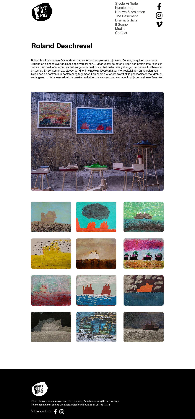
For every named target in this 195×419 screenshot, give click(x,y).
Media (120, 28)
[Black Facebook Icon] (159, 6)
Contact (121, 32)
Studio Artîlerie (126, 3)
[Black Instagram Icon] (159, 15)
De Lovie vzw (75, 401)
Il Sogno (121, 24)
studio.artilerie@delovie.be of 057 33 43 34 (87, 404)
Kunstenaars (124, 7)
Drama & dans (126, 20)
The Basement (126, 16)
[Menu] (45, 7)
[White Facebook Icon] (55, 412)
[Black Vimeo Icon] (159, 24)
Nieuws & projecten (130, 12)
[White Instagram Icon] (62, 412)
